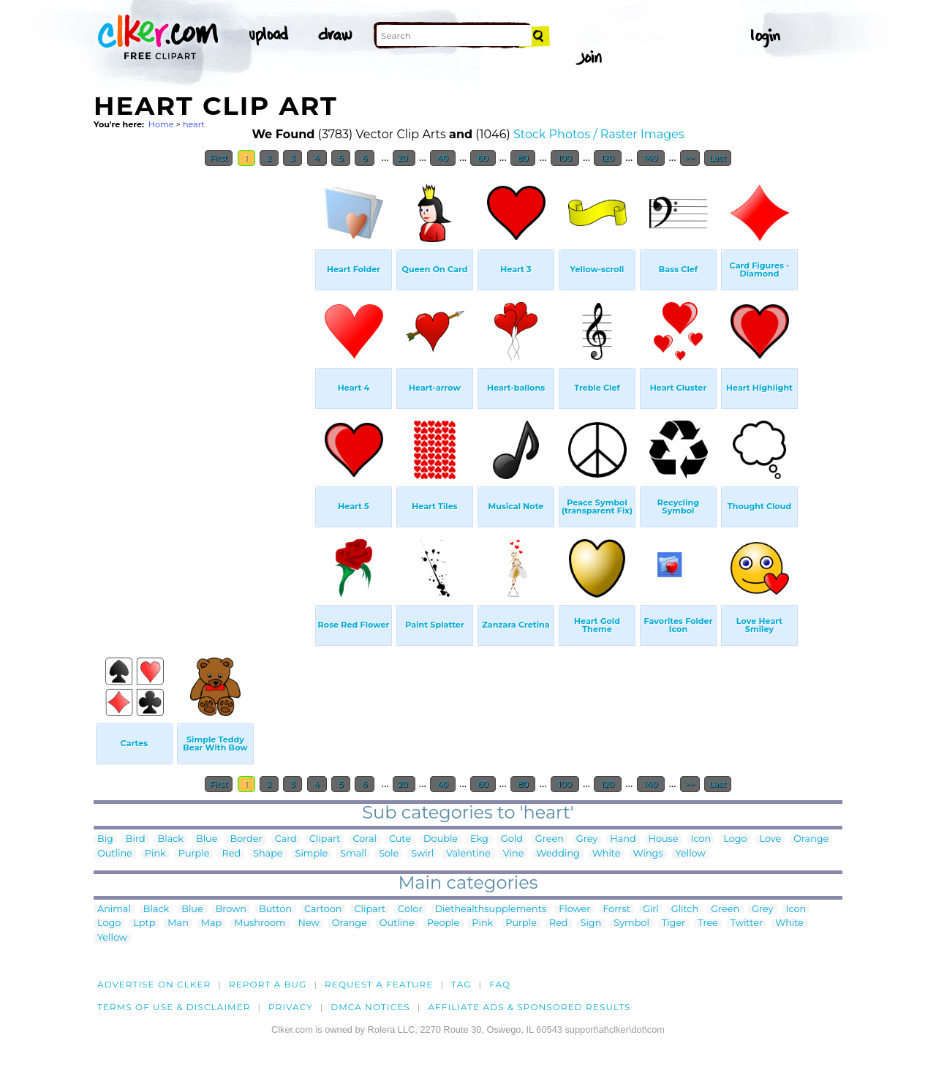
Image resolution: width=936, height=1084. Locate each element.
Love (770, 839)
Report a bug (268, 984)
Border (246, 839)
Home (161, 124)
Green (549, 839)
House (664, 839)
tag (461, 984)
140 (651, 158)
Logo (735, 839)
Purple (194, 854)
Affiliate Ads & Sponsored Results (529, 1006)
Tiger (673, 923)
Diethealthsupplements (491, 909)
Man (177, 923)
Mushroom (259, 923)
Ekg (479, 839)
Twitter (747, 923)
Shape (267, 854)
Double (440, 839)
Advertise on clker (154, 984)
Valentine (468, 854)
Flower (574, 909)
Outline (114, 854)
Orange (811, 839)
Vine (513, 854)
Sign (591, 923)
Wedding (557, 854)
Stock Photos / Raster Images (598, 134)
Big (105, 839)
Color (410, 909)
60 (482, 158)
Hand (622, 839)
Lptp (144, 923)
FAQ (499, 984)
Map (211, 923)
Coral (364, 839)
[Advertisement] (203, 393)
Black (171, 839)
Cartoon (323, 909)
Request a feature (379, 984)
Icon (701, 839)
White (606, 854)
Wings (648, 854)
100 (565, 158)
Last (717, 158)
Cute (400, 839)
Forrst (616, 909)
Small (353, 854)
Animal (114, 909)
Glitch (684, 909)
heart (194, 124)
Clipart (325, 839)
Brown (231, 909)
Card (286, 839)
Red (231, 854)
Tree (708, 923)
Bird (136, 839)
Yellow (691, 854)
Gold (512, 839)
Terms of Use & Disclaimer (174, 1006)
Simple (311, 854)
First (219, 158)
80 (523, 158)
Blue (206, 839)
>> (690, 158)
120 (607, 158)
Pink (155, 854)
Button (275, 909)
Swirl (422, 854)
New (309, 923)
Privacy (290, 1006)
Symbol (631, 923)
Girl (651, 909)
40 (442, 158)
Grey (586, 839)
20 (404, 158)
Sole (389, 854)
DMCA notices (370, 1006)
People (443, 923)
